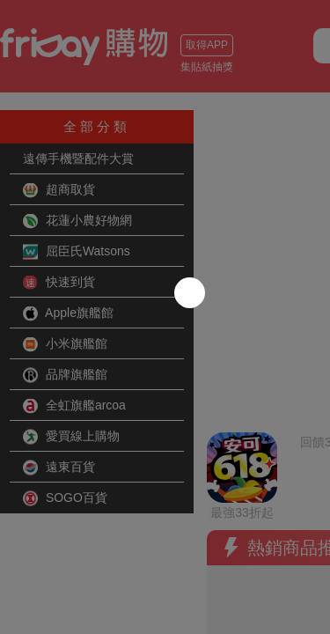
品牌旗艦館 (65, 375)
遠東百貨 (59, 468)
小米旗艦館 (65, 344)
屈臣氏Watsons (76, 252)
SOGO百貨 (65, 498)
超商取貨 (59, 190)
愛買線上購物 (71, 437)
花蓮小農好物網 (77, 221)
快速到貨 (59, 283)
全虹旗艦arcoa (74, 406)
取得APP (207, 45)
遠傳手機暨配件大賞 (78, 158)
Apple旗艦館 (68, 313)
